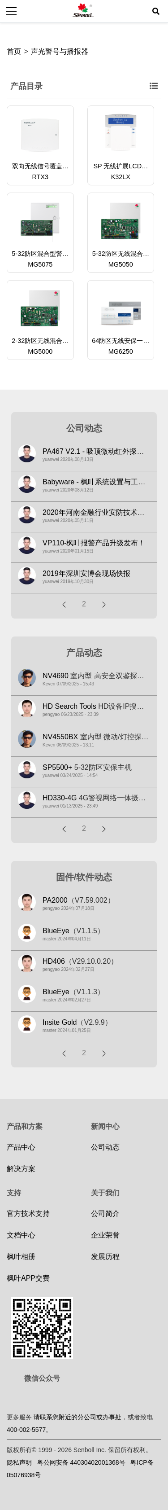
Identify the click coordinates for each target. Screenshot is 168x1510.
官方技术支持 (28, 1213)
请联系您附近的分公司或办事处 (77, 1417)
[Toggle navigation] (11, 11)
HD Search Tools (69, 706)
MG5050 (120, 264)
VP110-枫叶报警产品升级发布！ (94, 543)
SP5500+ (57, 767)
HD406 (54, 961)
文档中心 (21, 1235)
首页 (14, 51)
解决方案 (21, 1168)
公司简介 (105, 1213)
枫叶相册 (21, 1256)
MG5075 (40, 264)
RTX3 (40, 176)
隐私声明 (19, 1462)
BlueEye (56, 931)
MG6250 (120, 351)
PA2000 (55, 900)
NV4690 (56, 676)
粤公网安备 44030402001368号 (81, 1462)
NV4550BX (60, 737)
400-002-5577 (26, 1429)
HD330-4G (60, 798)
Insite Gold (60, 1022)
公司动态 (105, 1147)
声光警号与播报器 (59, 51)
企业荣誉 (105, 1235)
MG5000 (40, 351)
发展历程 (105, 1256)
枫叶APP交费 (28, 1278)
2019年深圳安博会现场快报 (86, 573)
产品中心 (21, 1147)
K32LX (120, 176)
